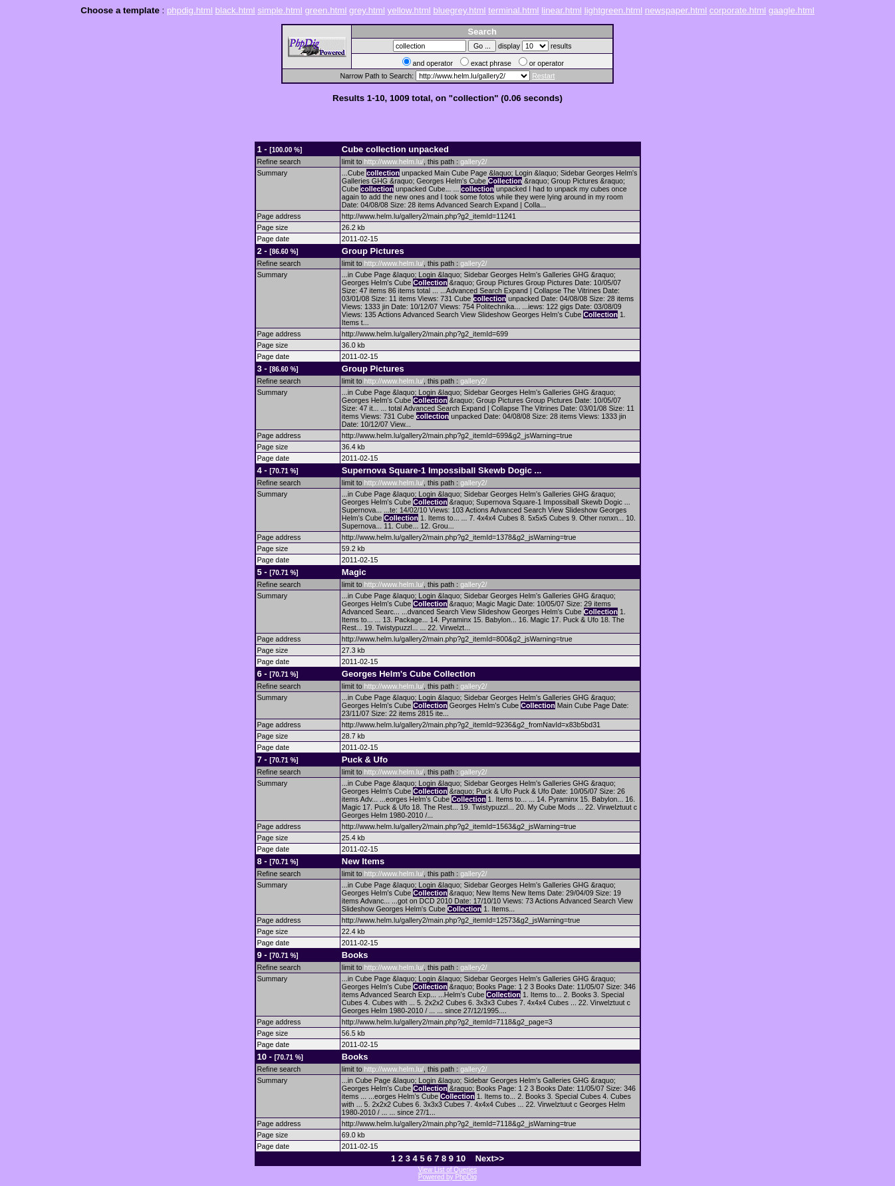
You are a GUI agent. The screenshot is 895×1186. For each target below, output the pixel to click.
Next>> (489, 1158)
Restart (543, 76)
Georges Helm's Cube (408, 674)
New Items (363, 861)
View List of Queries (447, 1169)
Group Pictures (373, 251)
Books (355, 955)
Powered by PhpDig (447, 1177)
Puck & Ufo (365, 760)
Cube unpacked (395, 149)
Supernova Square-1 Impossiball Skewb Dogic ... (442, 470)
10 (460, 1158)
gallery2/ (473, 162)
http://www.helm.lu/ (394, 162)
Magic (354, 572)
